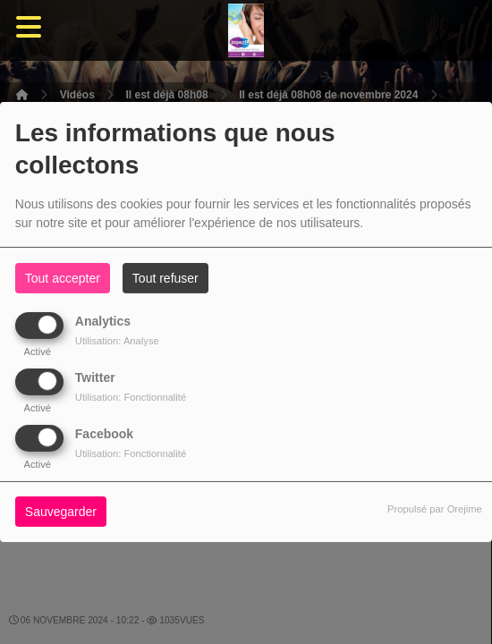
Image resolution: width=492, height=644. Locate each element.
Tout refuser (165, 278)
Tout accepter (62, 278)
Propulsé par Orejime (434, 509)
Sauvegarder (61, 511)
